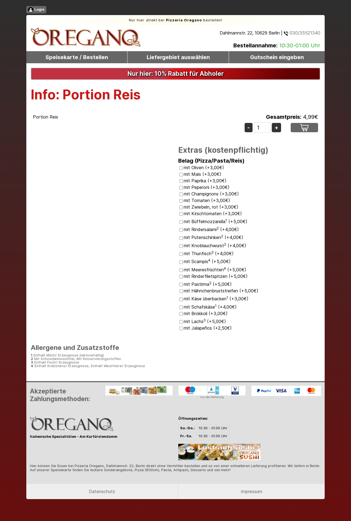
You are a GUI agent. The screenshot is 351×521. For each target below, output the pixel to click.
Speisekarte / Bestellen (77, 57)
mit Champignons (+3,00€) (211, 194)
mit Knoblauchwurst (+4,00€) (215, 245)
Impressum (251, 491)
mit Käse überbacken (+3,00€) (216, 298)
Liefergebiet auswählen (178, 57)
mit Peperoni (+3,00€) (207, 187)
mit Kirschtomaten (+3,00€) (213, 213)
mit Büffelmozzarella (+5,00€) (215, 221)
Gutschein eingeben (277, 57)
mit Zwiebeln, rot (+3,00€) (211, 207)
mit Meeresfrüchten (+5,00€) (215, 269)
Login (36, 10)
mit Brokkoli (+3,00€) (206, 313)
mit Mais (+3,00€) (202, 174)
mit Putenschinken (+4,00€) (213, 237)
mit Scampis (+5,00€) (207, 261)
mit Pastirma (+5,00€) (208, 284)
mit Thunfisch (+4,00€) (209, 253)
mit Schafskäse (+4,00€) (210, 307)
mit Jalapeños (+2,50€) (208, 328)
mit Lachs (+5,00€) (205, 321)
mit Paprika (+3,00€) (205, 180)
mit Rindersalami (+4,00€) (211, 229)
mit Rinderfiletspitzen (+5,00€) (216, 276)
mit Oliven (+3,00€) (204, 167)
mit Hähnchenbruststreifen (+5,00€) (221, 290)
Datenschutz (102, 491)
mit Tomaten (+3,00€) (207, 200)
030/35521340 (302, 33)
